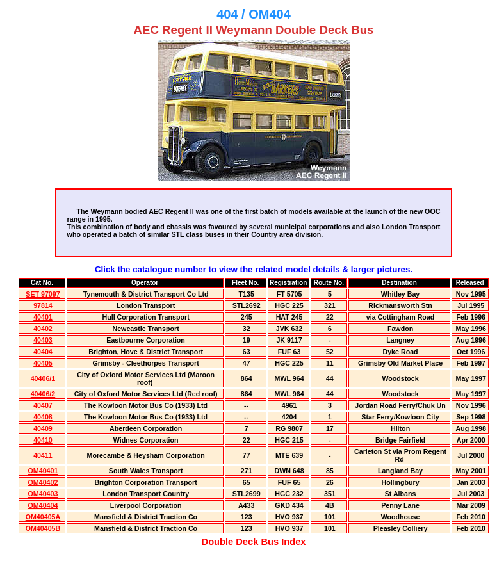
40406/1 (43, 378)
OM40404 (43, 505)
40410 (43, 440)
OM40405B (43, 528)
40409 (43, 428)
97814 (43, 305)
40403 (43, 340)
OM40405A (43, 517)
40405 (43, 363)
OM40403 (43, 494)
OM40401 (43, 471)
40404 (43, 351)
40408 (43, 417)
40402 (43, 328)
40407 (43, 405)
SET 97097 (43, 294)
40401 (43, 317)
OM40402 (43, 482)
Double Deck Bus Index (254, 542)
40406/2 (43, 394)
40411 (43, 455)
